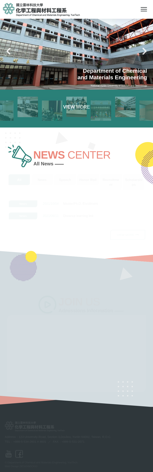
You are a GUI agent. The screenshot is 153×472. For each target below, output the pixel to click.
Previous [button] (8, 51)
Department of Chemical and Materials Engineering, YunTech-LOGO (41, 9)
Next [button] (144, 51)
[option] (76, 45)
